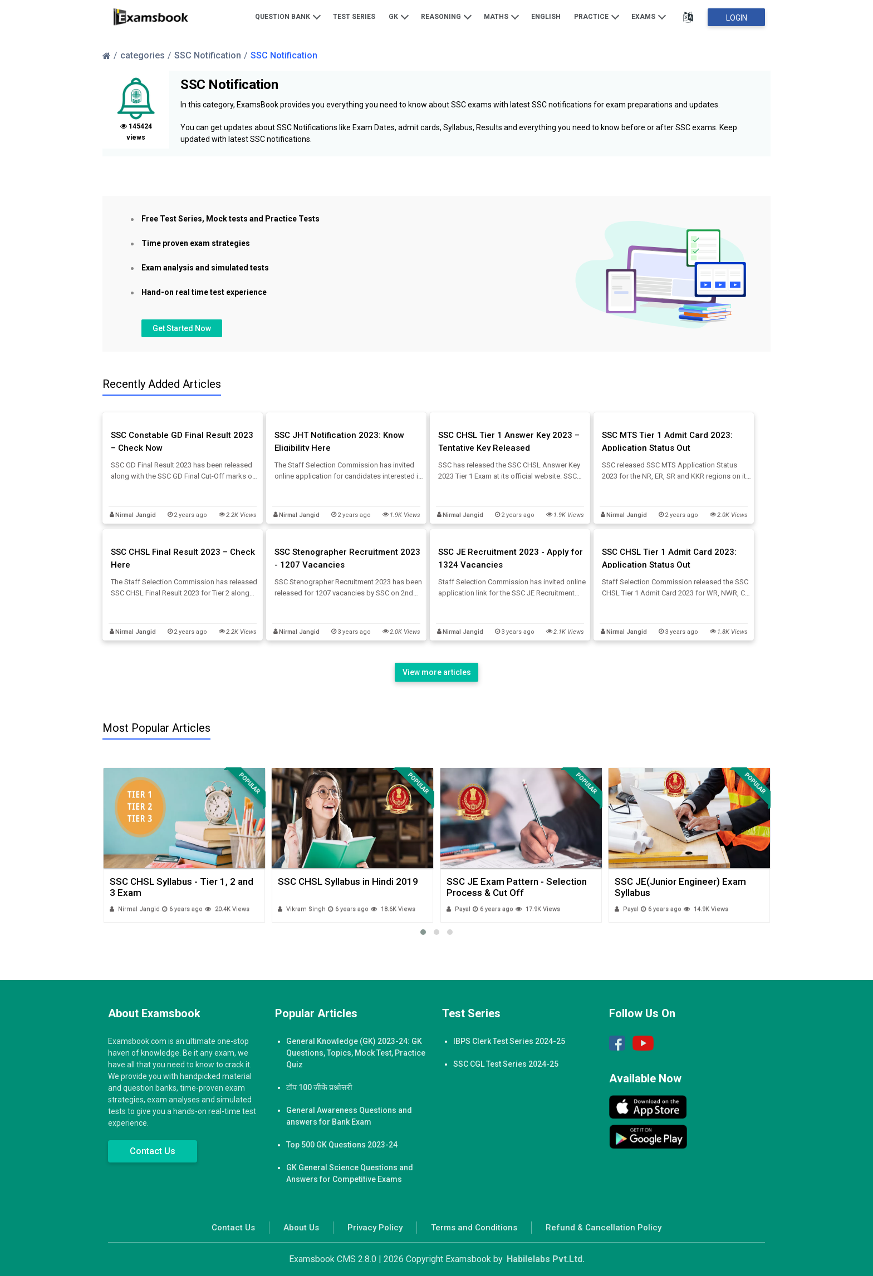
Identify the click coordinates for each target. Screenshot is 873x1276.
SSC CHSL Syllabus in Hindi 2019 (348, 881)
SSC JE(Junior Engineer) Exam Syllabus (680, 887)
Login (736, 17)
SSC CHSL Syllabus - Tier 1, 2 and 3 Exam (181, 887)
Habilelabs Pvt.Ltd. (546, 1259)
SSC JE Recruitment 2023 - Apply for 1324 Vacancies (510, 558)
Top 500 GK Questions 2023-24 (342, 1144)
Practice (596, 16)
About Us (301, 1228)
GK (399, 16)
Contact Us (152, 1151)
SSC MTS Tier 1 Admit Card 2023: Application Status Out (667, 441)
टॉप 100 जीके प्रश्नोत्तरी (319, 1087)
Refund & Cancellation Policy (603, 1228)
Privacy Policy (375, 1228)
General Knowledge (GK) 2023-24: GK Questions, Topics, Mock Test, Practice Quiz (355, 1053)
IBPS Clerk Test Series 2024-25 (509, 1041)
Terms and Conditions (474, 1228)
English (546, 17)
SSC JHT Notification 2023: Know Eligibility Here (339, 441)
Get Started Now (182, 328)
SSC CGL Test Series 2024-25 (505, 1064)
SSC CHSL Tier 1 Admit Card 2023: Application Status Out (669, 558)
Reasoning (446, 16)
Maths (501, 16)
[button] (423, 932)
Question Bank (288, 16)
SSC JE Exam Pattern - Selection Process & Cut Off (517, 887)
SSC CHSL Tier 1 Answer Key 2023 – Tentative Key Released (509, 441)
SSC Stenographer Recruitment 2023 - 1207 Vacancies (347, 558)
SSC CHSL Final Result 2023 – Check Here (183, 558)
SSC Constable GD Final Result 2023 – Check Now (182, 441)
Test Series (354, 17)
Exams (648, 16)
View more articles (437, 672)
